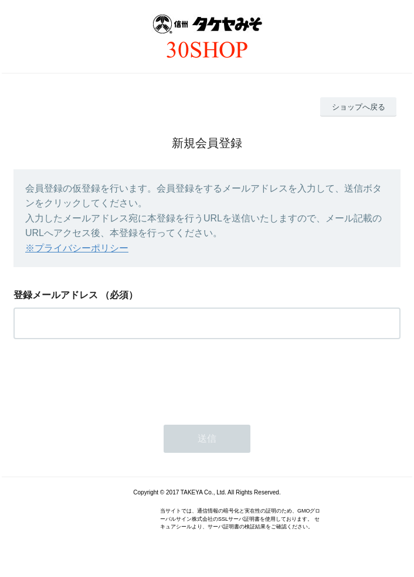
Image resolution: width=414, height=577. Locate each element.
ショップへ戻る (358, 107)
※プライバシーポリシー (76, 248)
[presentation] (102, 378)
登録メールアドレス (55, 295)
